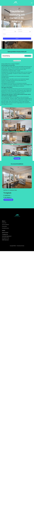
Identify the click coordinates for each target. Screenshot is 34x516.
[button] (2, 378)
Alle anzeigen (17, 508)
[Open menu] (32, 3)
